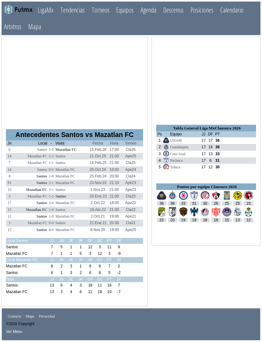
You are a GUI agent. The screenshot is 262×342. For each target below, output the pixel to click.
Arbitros (12, 26)
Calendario (231, 9)
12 (9, 216)
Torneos (101, 9)
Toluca (175, 167)
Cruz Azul (177, 154)
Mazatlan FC (66, 149)
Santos (42, 149)
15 (9, 189)
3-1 (51, 189)
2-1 (51, 183)
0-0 (51, 169)
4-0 (51, 230)
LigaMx (45, 9)
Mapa (34, 26)
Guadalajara (179, 147)
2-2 (51, 156)
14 (9, 156)
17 (9, 203)
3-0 (51, 203)
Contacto (14, 316)
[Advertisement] (75, 80)
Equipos (125, 9)
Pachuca (176, 160)
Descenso (173, 9)
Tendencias (72, 9)
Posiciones (201, 9)
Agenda (148, 9)
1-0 (51, 176)
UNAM (176, 140)
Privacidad (47, 316)
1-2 (51, 149)
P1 (10, 183)
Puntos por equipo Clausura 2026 (207, 186)
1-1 (51, 162)
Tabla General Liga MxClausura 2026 (207, 128)
